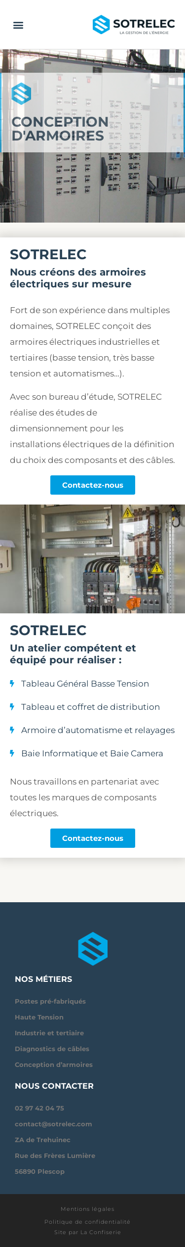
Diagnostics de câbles (52, 1049)
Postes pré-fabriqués (50, 1001)
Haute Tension (39, 1017)
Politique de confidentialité (87, 1221)
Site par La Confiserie (87, 1232)
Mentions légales (87, 1208)
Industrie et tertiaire (49, 1033)
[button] (18, 24)
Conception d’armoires (54, 1064)
